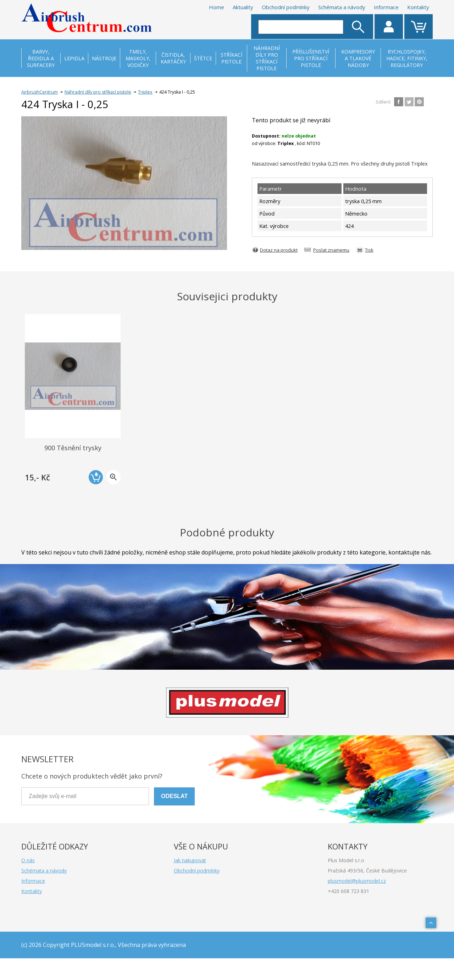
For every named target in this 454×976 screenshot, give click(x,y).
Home (216, 7)
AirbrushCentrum (39, 92)
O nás (28, 860)
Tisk (369, 250)
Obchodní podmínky (286, 7)
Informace (386, 7)
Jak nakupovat (190, 860)
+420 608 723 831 (348, 891)
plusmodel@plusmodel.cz (357, 880)
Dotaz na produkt (279, 250)
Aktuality (243, 7)
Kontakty (418, 7)
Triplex (145, 92)
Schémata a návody (341, 7)
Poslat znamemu (331, 250)
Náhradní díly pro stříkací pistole (98, 92)
